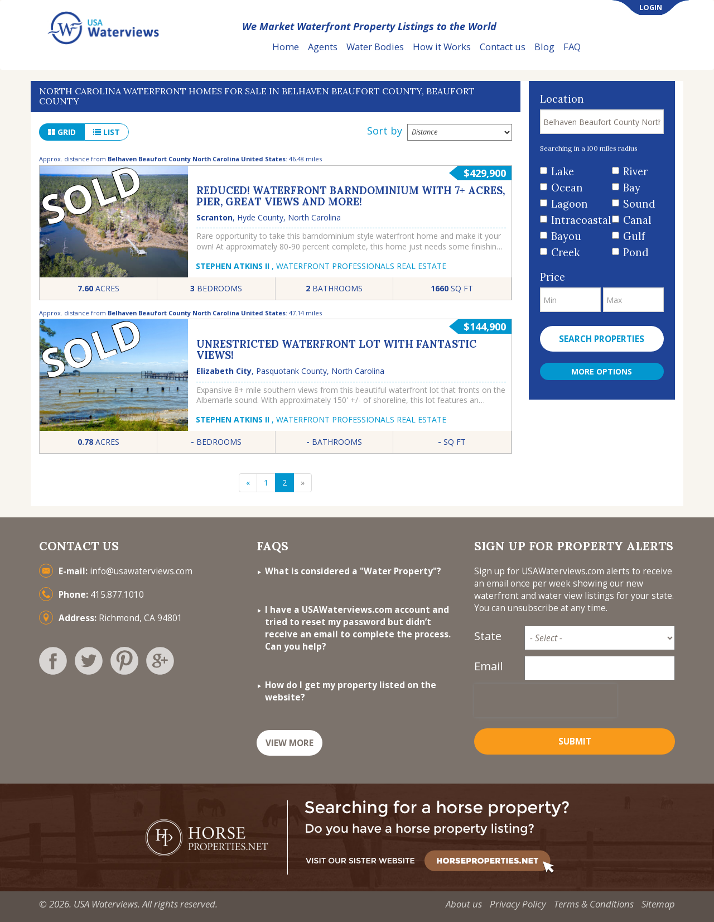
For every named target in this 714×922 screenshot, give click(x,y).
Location (562, 99)
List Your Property (638, 47)
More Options (601, 371)
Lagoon (569, 204)
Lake (562, 171)
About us (464, 903)
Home (285, 46)
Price (552, 277)
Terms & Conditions (594, 903)
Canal (637, 220)
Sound (639, 204)
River (635, 171)
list (106, 132)
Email (488, 666)
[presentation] (545, 700)
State (487, 636)
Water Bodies (375, 46)
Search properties (601, 339)
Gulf (634, 236)
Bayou (566, 236)
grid (62, 132)
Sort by (384, 130)
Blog (544, 46)
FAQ (572, 46)
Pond (636, 252)
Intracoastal (577, 220)
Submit (574, 741)
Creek (565, 252)
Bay (631, 187)
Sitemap (658, 903)
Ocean (567, 187)
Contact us (502, 46)
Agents (322, 46)
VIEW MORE (289, 743)
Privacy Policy (518, 903)
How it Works (442, 46)
